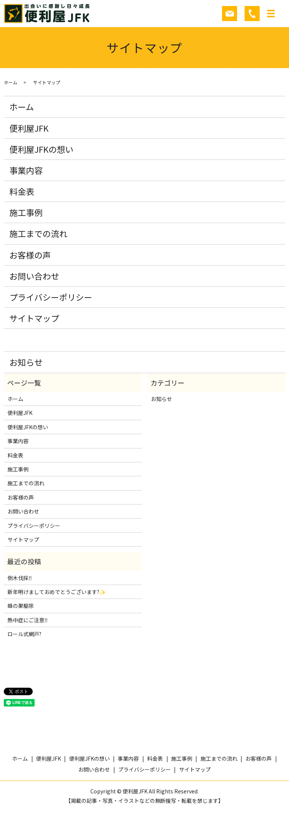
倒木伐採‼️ (20, 578)
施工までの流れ (38, 233)
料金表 (21, 191)
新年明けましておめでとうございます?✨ (57, 592)
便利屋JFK (29, 128)
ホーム (10, 82)
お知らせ (26, 362)
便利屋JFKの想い (41, 149)
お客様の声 (30, 255)
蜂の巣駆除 (21, 605)
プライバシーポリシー (50, 297)
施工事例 (26, 212)
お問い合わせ (34, 276)
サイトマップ (34, 318)
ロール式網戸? (24, 634)
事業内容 (26, 170)
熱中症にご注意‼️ (28, 620)
